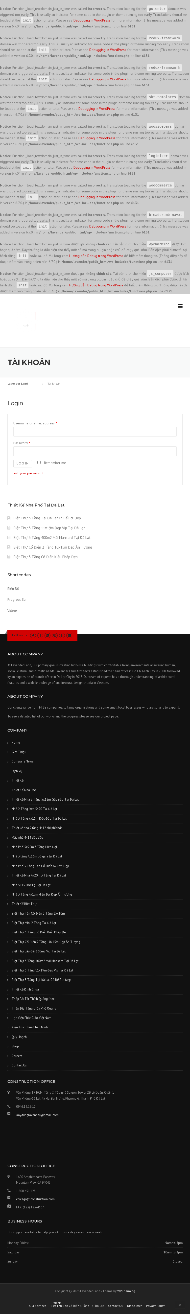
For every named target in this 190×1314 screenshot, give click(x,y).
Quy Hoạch (19, 1037)
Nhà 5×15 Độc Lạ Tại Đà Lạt (31, 885)
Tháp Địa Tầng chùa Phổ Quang (34, 1008)
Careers (17, 1056)
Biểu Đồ (13, 588)
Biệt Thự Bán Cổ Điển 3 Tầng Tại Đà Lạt (77, 1305)
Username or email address (35, 423)
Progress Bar (17, 599)
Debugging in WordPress (91, 20)
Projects (56, 1302)
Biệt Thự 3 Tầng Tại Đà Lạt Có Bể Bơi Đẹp (47, 518)
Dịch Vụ (17, 771)
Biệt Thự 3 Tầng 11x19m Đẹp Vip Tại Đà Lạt (49, 528)
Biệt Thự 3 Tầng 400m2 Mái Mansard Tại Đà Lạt (52, 537)
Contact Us (19, 1065)
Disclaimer (134, 1305)
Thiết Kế (18, 780)
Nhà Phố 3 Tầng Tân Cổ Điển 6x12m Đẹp (40, 866)
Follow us (19, 635)
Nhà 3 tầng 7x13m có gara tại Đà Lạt (37, 856)
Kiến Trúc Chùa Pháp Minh (30, 1027)
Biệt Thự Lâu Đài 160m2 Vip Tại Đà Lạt (39, 951)
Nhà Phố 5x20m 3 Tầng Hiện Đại (34, 847)
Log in (23, 463)
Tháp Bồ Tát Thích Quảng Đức (33, 999)
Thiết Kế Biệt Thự (24, 904)
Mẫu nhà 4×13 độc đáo (27, 837)
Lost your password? (28, 473)
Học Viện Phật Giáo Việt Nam (31, 1018)
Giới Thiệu (19, 752)
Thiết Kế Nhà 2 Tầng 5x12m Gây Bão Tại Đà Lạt (45, 799)
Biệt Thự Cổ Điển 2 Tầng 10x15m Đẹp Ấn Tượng (53, 547)
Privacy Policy (155, 1305)
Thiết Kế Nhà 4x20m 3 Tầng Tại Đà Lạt (39, 875)
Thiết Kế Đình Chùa (25, 989)
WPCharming (126, 1291)
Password (21, 443)
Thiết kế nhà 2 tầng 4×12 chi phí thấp (37, 828)
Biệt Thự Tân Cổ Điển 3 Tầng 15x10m (38, 913)
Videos (12, 610)
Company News (23, 761)
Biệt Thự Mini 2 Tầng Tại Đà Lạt (34, 923)
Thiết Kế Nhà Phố (24, 790)
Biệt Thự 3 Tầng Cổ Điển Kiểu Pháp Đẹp (46, 556)
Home (16, 742)
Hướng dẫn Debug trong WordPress (96, 256)
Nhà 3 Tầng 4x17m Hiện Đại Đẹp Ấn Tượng (42, 894)
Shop (15, 1046)
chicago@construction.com (35, 1199)
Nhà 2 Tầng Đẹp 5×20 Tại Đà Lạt (34, 809)
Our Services (37, 1305)
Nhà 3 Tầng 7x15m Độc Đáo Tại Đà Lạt (39, 818)
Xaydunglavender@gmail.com (37, 1115)
